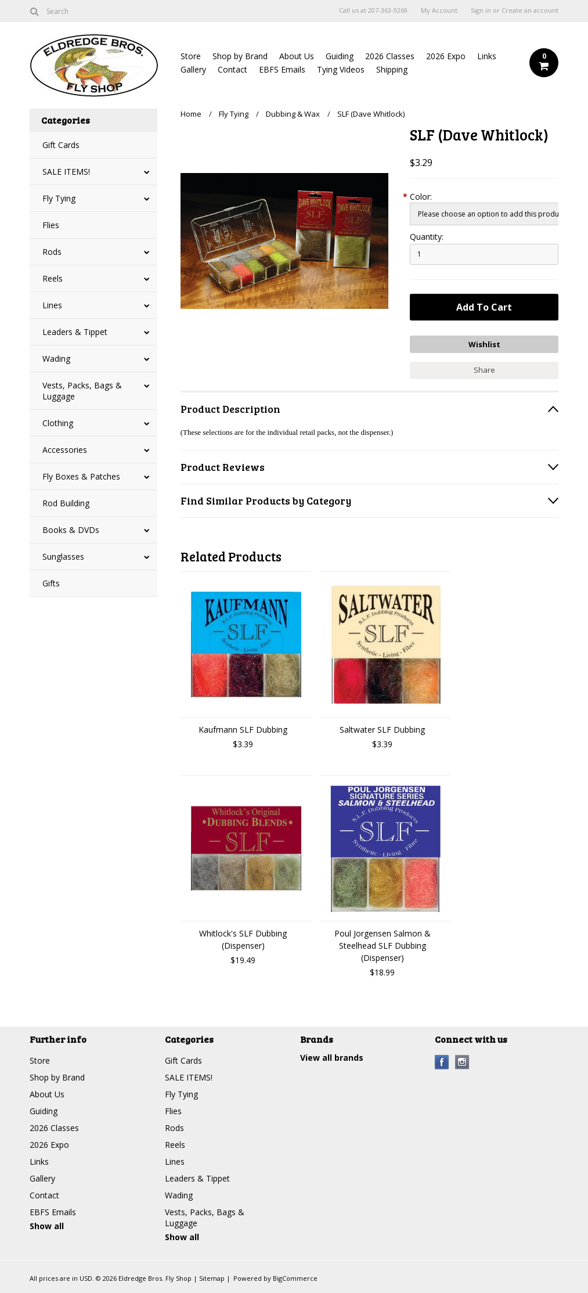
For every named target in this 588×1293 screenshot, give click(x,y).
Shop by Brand (240, 56)
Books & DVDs (70, 529)
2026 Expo (446, 56)
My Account (439, 10)
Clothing (57, 422)
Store (191, 56)
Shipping (391, 69)
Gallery (193, 69)
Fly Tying (58, 198)
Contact (232, 69)
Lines (52, 305)
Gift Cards (61, 144)
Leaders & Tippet (74, 331)
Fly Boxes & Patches (81, 476)
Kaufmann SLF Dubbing (243, 729)
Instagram (462, 1062)
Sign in (481, 10)
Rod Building (65, 503)
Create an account (530, 10)
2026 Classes (389, 56)
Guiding (339, 56)
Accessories (64, 449)
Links (486, 56)
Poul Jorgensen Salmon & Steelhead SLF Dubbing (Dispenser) (382, 945)
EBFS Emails (282, 69)
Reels (52, 278)
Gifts (51, 583)
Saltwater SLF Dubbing (382, 729)
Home (191, 114)
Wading (56, 358)
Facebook (442, 1062)
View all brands (331, 1057)
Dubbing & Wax (293, 114)
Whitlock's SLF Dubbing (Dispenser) (243, 939)
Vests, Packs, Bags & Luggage (82, 391)
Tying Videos (341, 69)
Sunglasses (63, 556)
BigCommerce (295, 1278)
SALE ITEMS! (66, 171)
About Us (296, 56)
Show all (47, 1225)
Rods (52, 251)
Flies (50, 224)
